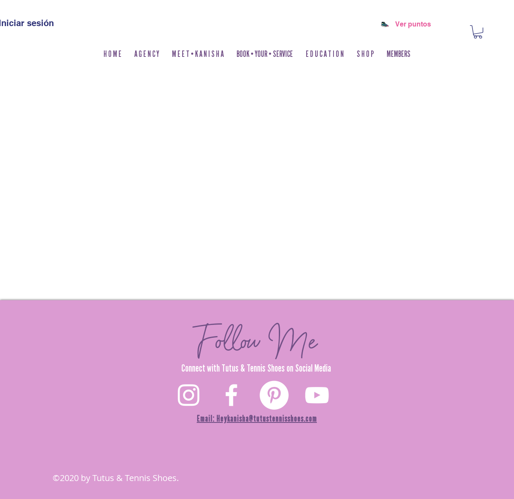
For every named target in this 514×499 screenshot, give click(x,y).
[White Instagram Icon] (188, 395)
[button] (365, 54)
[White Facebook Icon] (231, 395)
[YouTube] (316, 395)
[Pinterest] (274, 395)
